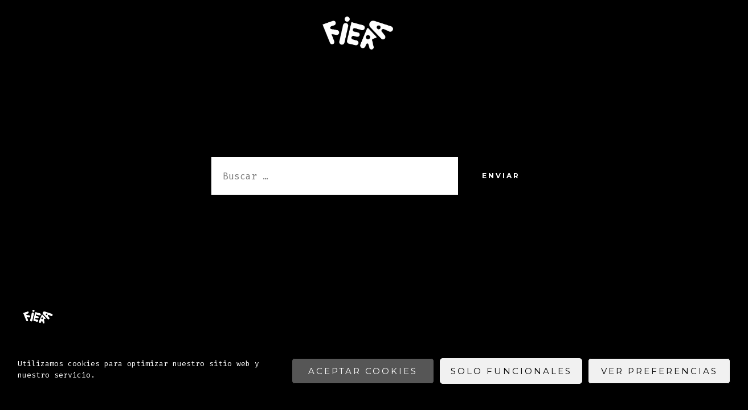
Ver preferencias (659, 371)
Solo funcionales (511, 371)
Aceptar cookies (363, 371)
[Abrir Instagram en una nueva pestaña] (722, 257)
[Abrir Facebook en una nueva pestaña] (693, 257)
